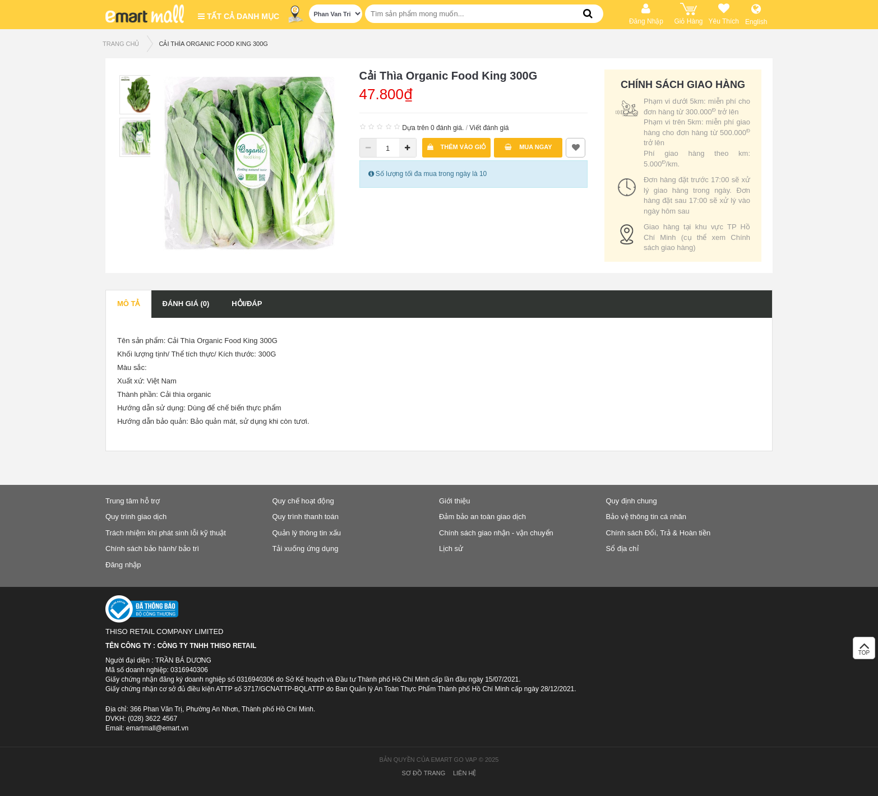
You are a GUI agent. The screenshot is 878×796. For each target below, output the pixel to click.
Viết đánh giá (489, 128)
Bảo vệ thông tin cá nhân (646, 516)
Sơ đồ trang (424, 773)
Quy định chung (631, 501)
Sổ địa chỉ (622, 548)
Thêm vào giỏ (457, 147)
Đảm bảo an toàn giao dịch (482, 516)
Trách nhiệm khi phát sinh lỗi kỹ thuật (165, 533)
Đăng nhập (123, 565)
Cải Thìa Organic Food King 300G (213, 43)
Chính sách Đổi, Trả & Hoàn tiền (658, 533)
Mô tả (128, 303)
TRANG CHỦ (121, 43)
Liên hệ (464, 773)
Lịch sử (451, 548)
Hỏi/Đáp (247, 303)
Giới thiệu (454, 501)
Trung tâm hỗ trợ (132, 501)
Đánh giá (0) (186, 303)
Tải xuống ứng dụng (305, 548)
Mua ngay (528, 147)
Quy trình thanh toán (305, 516)
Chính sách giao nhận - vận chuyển (496, 533)
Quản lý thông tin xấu (306, 533)
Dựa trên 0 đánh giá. (433, 128)
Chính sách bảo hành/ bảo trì (152, 548)
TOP (864, 651)
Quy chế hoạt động (303, 501)
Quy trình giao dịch (136, 516)
